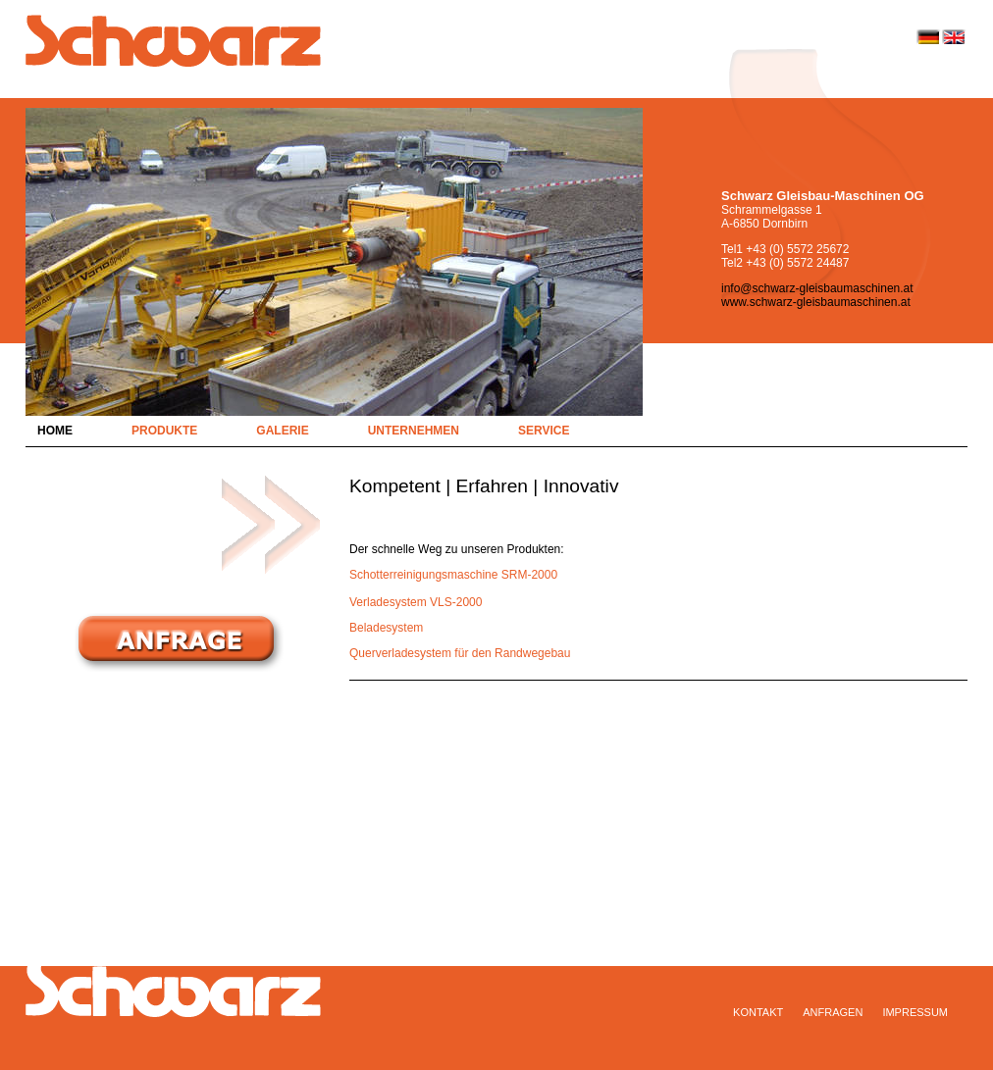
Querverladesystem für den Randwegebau (459, 653)
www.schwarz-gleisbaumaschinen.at (816, 302)
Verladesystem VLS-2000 (415, 602)
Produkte (164, 430)
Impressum (915, 1012)
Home (55, 430)
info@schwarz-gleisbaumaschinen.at (817, 288)
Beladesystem (386, 628)
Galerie (282, 430)
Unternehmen (413, 430)
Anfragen (832, 1012)
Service (543, 430)
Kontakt (758, 1012)
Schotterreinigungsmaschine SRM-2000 (453, 575)
